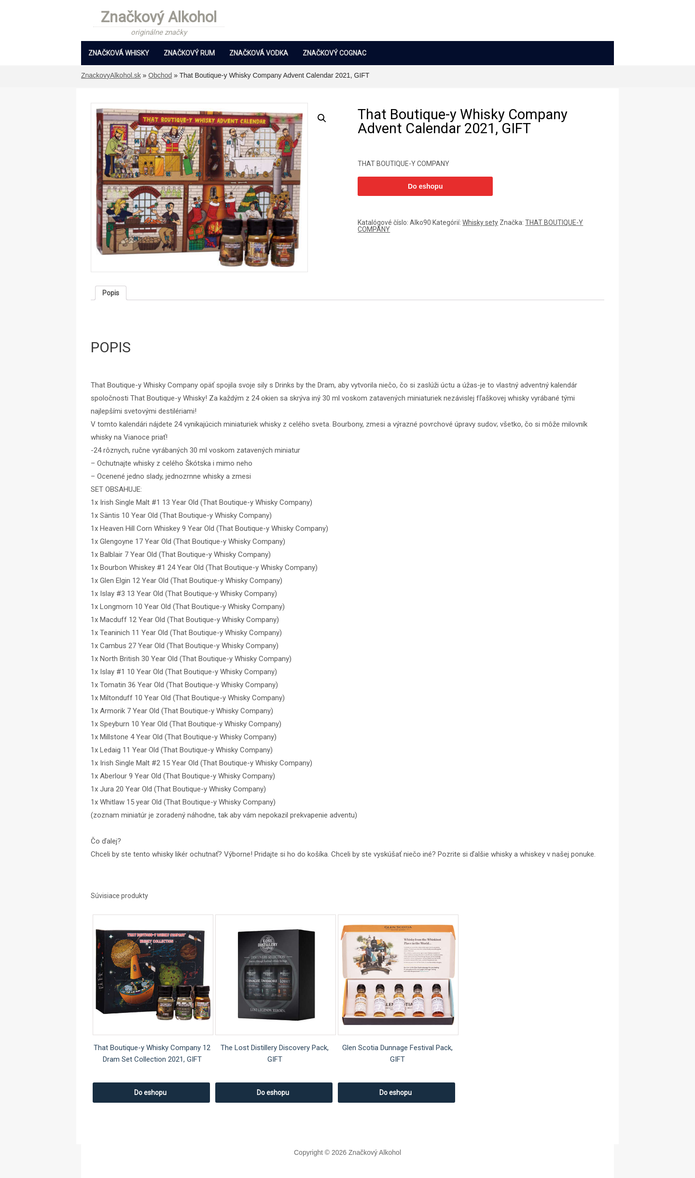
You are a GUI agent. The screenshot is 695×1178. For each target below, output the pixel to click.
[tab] (110, 293)
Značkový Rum (189, 53)
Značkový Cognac (334, 53)
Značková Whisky (118, 53)
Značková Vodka (258, 53)
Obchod (160, 75)
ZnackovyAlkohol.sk (111, 75)
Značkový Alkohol (159, 18)
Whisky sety (480, 222)
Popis (110, 293)
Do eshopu (425, 186)
